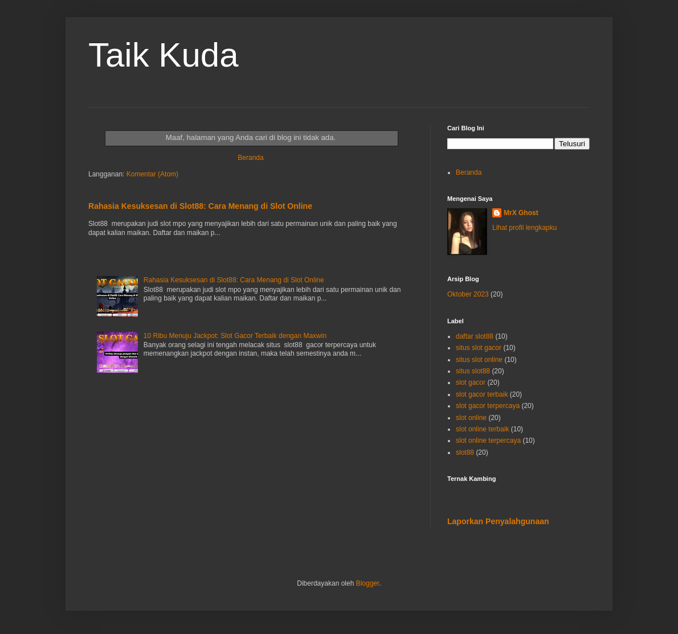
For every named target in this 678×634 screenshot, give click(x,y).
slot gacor (470, 382)
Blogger (367, 583)
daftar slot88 (474, 336)
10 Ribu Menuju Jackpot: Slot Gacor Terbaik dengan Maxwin (235, 336)
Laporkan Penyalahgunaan (498, 521)
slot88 (465, 452)
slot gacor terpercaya (488, 406)
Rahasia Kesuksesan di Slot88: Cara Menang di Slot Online (200, 206)
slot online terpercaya (488, 440)
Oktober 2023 (468, 294)
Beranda (250, 158)
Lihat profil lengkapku (524, 228)
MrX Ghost (521, 213)
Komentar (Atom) (152, 174)
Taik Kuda (163, 55)
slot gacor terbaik (482, 394)
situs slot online (479, 360)
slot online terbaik (482, 429)
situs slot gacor (478, 348)
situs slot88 (473, 371)
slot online (471, 418)
